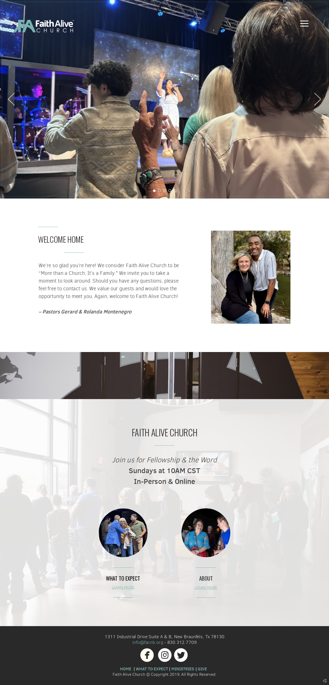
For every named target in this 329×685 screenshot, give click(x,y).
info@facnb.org (147, 642)
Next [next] (317, 99)
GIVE (202, 669)
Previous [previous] (11, 99)
